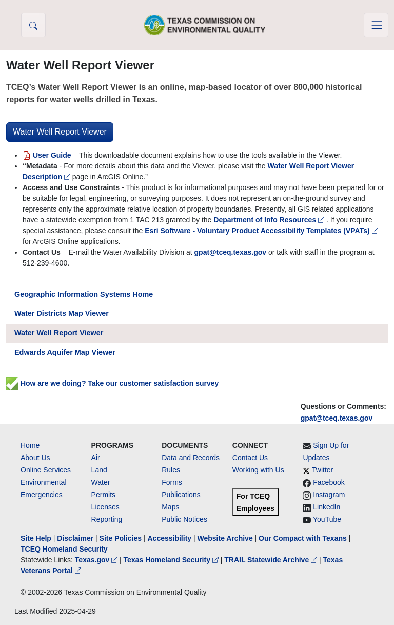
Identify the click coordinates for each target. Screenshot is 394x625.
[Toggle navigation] (376, 25)
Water (100, 482)
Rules (171, 470)
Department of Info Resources (269, 220)
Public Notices (184, 519)
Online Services (46, 470)
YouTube (327, 519)
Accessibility (170, 538)
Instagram (329, 494)
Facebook (328, 482)
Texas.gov (97, 560)
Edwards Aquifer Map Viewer (64, 352)
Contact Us (250, 457)
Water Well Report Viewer (60, 131)
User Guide (48, 155)
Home (30, 445)
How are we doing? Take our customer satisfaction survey (112, 383)
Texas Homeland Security (172, 560)
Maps (170, 507)
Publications (181, 494)
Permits (103, 494)
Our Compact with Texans (303, 538)
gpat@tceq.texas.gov (336, 418)
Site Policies (121, 538)
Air (95, 457)
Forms (172, 482)
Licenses (105, 507)
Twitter (322, 470)
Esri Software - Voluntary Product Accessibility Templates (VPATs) (261, 230)
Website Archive (225, 538)
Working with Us (258, 470)
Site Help (36, 538)
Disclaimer (75, 538)
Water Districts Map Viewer (61, 313)
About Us (35, 457)
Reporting (107, 519)
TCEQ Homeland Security (64, 549)
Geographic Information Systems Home (83, 294)
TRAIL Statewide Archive (271, 560)
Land (99, 470)
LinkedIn (326, 507)
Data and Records (191, 457)
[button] (33, 25)
